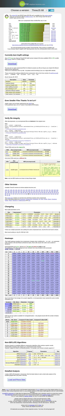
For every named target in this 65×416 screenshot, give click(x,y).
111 (47, 195)
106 (6, 197)
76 (13, 198)
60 (44, 198)
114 (39, 195)
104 (11, 197)
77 (11, 198)
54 (55, 198)
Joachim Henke (28, 402)
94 (33, 197)
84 (52, 197)
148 (6, 194)
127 (6, 195)
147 (8, 194)
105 (8, 197)
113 (42, 195)
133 (44, 194)
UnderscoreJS (22, 205)
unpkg (7, 173)
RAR (30, 361)
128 (57, 194)
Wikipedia (22, 359)
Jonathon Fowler (46, 401)
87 (46, 197)
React (10, 205)
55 (53, 198)
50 (9, 199)
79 (7, 198)
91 (39, 197)
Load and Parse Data (16, 386)
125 (11, 195)
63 (38, 198)
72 (21, 198)
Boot (7, 153)
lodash (6, 205)
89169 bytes (58, 368)
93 (35, 197)
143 (19, 194)
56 (51, 198)
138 (32, 194)
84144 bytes (58, 366)
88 (44, 197)
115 (37, 195)
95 (31, 197)
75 (15, 198)
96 (29, 197)
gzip (38, 395)
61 (42, 198)
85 (50, 197)
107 (57, 195)
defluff (30, 104)
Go (51, 10)
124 (14, 195)
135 (39, 194)
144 (16, 194)
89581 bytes (58, 370)
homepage (32, 411)
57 (49, 198)
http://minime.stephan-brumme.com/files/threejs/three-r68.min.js (28, 45)
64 (36, 198)
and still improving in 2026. (43, 405)
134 (42, 194)
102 (16, 197)
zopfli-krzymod (54, 73)
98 (25, 197)
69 (26, 198)
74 (17, 198)
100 (21, 197)
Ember (45, 203)
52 (5, 199)
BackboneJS (29, 203)
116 (34, 195)
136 (37, 194)
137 (34, 194)
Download (12, 64)
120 (24, 195)
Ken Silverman (9, 401)
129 (55, 194)
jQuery (49, 203)
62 (40, 198)
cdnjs (7, 155)
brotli (29, 365)
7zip (30, 363)
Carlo (15, 303)
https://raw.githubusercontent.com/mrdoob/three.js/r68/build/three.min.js (27, 127)
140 (26, 194)
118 (29, 195)
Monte (12, 303)
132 (47, 194)
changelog (48, 406)
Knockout (54, 203)
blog (40, 411)
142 (21, 194)
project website (48, 15)
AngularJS (22, 203)
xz (29, 366)
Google (9, 59)
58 (48, 198)
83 (54, 197)
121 (21, 195)
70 (24, 198)
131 (49, 194)
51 (7, 199)
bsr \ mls (8, 257)
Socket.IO (15, 205)
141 (24, 194)
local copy (53, 28)
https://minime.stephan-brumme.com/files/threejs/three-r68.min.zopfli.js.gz (28, 133)
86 (48, 197)
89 (42, 197)
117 (32, 195)
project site (10, 202)
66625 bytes (58, 359)
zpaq (29, 359)
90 (40, 197)
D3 (39, 203)
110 (49, 195)
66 (32, 198)
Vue (29, 205)
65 (34, 198)
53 (57, 198)
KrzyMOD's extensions (8, 399)
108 (55, 195)
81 (58, 197)
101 (19, 197)
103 (14, 197)
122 (19, 195)
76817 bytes (58, 361)
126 (8, 195)
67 (30, 198)
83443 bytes (58, 365)
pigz (7, 395)
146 (11, 194)
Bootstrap (35, 203)
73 (19, 198)
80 (5, 198)
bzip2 (29, 368)
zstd (30, 370)
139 (29, 194)
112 (44, 195)
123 (16, 195)
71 (23, 198)
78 (9, 198)
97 (27, 197)
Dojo (42, 203)
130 (52, 194)
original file (14, 15)
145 (14, 194)
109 (52, 195)
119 (26, 195)
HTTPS (50, 45)
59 (46, 198)
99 (23, 197)
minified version (29, 16)
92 (37, 197)
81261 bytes (58, 363)
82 (56, 197)
